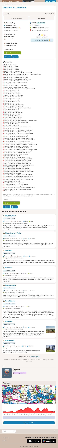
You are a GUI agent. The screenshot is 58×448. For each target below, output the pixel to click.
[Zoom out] (53, 390)
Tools (5, 1)
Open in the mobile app (12, 53)
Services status (24, 446)
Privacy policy (6, 437)
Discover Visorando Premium (42, 40)
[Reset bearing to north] (53, 392)
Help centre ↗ (17, 1)
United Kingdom (41, 22)
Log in (53, 1)
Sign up (48, 1)
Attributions (5, 403)
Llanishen (38, 25)
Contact (4, 440)
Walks (10, 1)
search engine (35, 356)
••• (2, 4)
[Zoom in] (53, 387)
